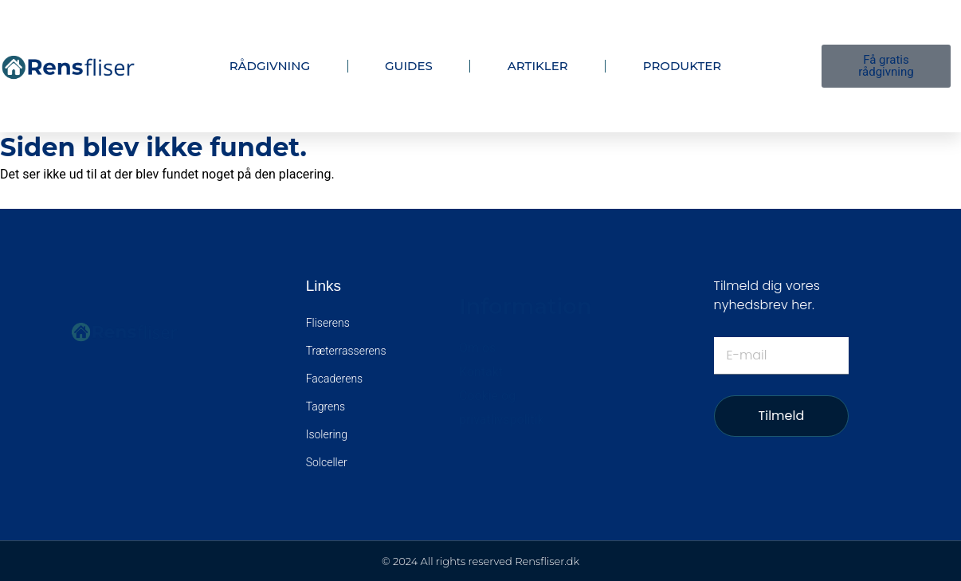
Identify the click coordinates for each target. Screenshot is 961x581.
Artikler (538, 65)
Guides (409, 65)
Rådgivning (269, 65)
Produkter (682, 65)
